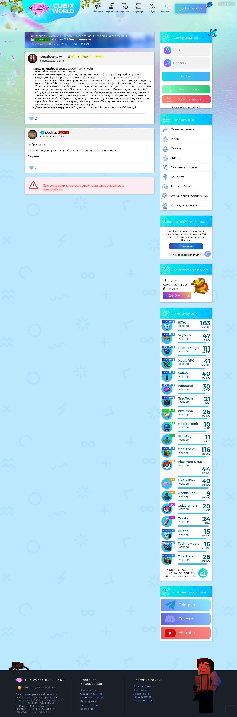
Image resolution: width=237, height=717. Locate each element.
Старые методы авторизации (186, 107)
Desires (48, 133)
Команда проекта (179, 206)
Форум (97, 10)
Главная (38, 35)
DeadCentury (51, 57)
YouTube (180, 633)
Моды (170, 139)
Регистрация (183, 89)
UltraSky (185, 436)
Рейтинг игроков (179, 168)
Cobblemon (187, 505)
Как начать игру (90, 690)
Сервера (138, 10)
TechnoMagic (188, 348)
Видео (164, 10)
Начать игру (191, 7)
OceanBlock (187, 493)
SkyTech (184, 335)
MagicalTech (188, 424)
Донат (123, 10)
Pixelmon (185, 411)
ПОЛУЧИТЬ (177, 295)
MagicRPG (186, 360)
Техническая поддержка (184, 196)
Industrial (185, 386)
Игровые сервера (91, 697)
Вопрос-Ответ (177, 187)
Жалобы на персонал (77, 35)
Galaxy (183, 373)
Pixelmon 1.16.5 (190, 462)
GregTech (185, 398)
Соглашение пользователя (142, 695)
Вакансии (86, 708)
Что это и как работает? (186, 254)
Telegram (181, 605)
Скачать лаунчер (179, 129)
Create (183, 518)
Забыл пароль (183, 99)
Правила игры (142, 690)
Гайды (150, 10)
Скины (171, 149)
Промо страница (144, 686)
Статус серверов (143, 700)
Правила (111, 10)
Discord (179, 619)
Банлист (173, 177)
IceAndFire (186, 480)
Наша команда (89, 705)
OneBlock (186, 449)
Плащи (172, 158)
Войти (186, 76)
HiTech (183, 322)
